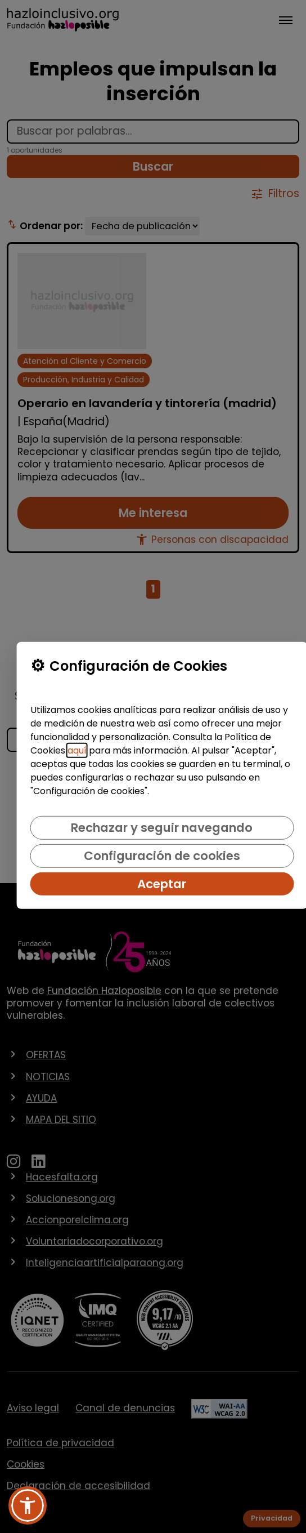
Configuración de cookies (162, 855)
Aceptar (161, 884)
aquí (77, 750)
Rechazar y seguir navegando (162, 827)
